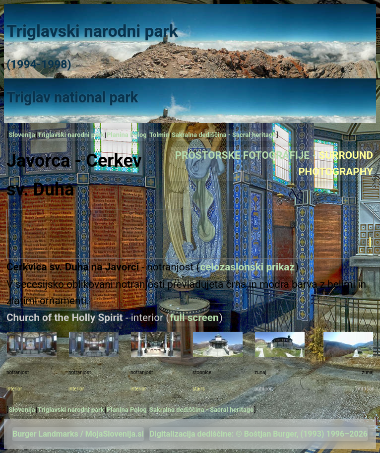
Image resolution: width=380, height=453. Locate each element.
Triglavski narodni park (71, 134)
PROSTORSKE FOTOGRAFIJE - (274, 163)
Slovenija (21, 134)
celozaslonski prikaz (247, 267)
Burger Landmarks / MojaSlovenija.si (78, 434)
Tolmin (159, 134)
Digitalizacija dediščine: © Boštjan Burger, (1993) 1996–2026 (258, 434)
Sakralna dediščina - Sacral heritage (224, 134)
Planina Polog (127, 134)
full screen (194, 318)
